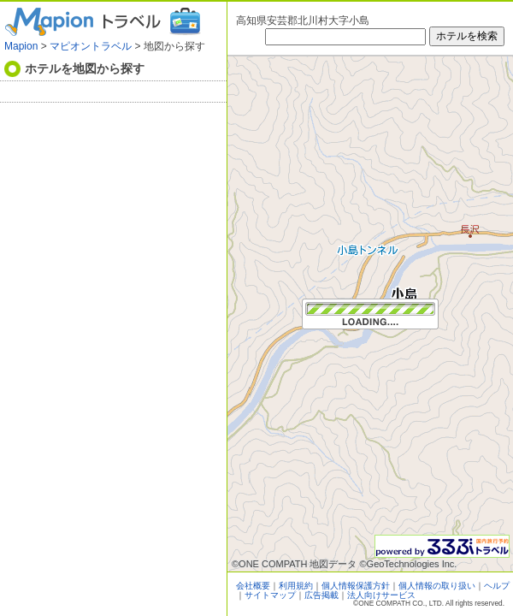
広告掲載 (321, 595)
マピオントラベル (91, 46)
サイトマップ (270, 595)
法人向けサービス (381, 595)
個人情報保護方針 (355, 585)
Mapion (21, 46)
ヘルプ (497, 585)
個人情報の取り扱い (436, 585)
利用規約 (296, 585)
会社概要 (253, 585)
